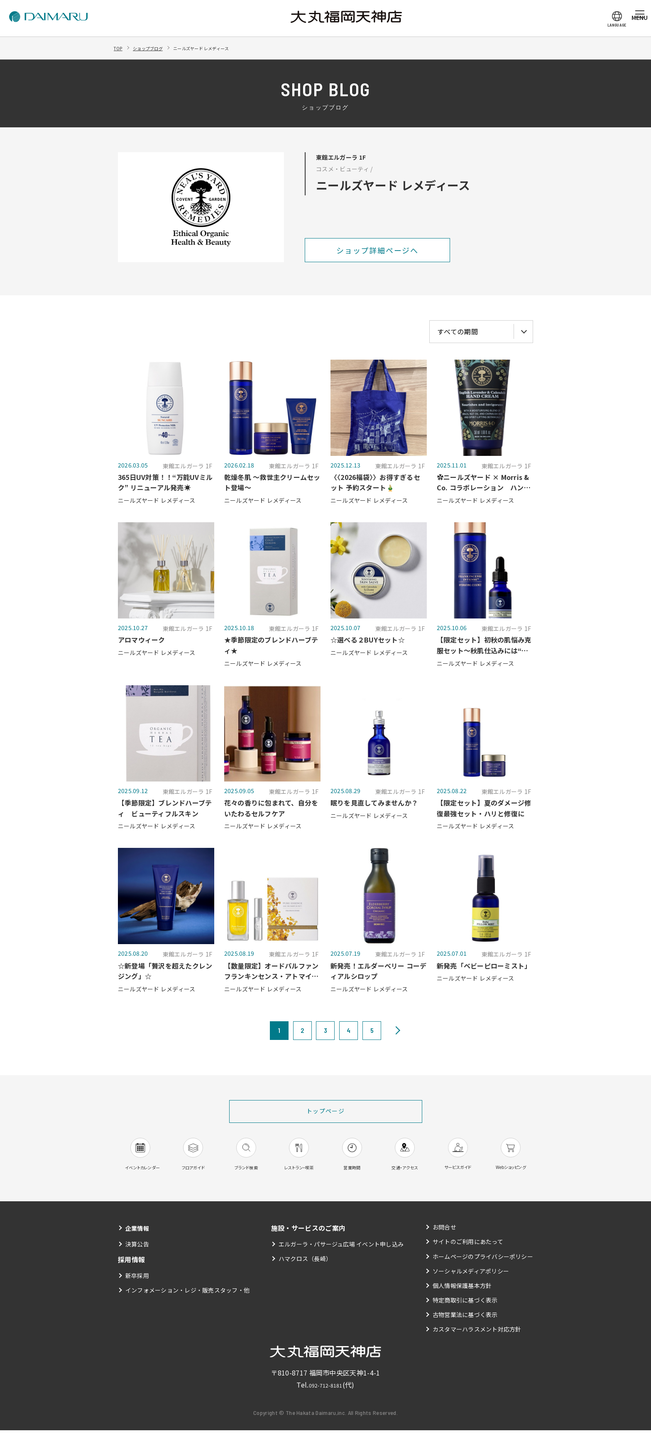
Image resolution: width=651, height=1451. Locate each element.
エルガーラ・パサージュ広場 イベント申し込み (341, 1265)
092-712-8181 (325, 1406)
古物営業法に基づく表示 (465, 1336)
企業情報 (138, 1249)
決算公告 (137, 1265)
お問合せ (444, 1248)
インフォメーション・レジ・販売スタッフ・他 (187, 1311)
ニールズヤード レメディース (228, 48)
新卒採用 (137, 1296)
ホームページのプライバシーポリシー (482, 1277)
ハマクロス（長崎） (305, 1280)
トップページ (325, 1112)
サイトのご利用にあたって (467, 1263)
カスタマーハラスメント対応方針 (476, 1350)
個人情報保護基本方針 (462, 1306)
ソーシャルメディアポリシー (470, 1292)
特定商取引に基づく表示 (465, 1321)
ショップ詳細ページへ (377, 250)
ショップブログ (157, 48)
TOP (120, 48)
